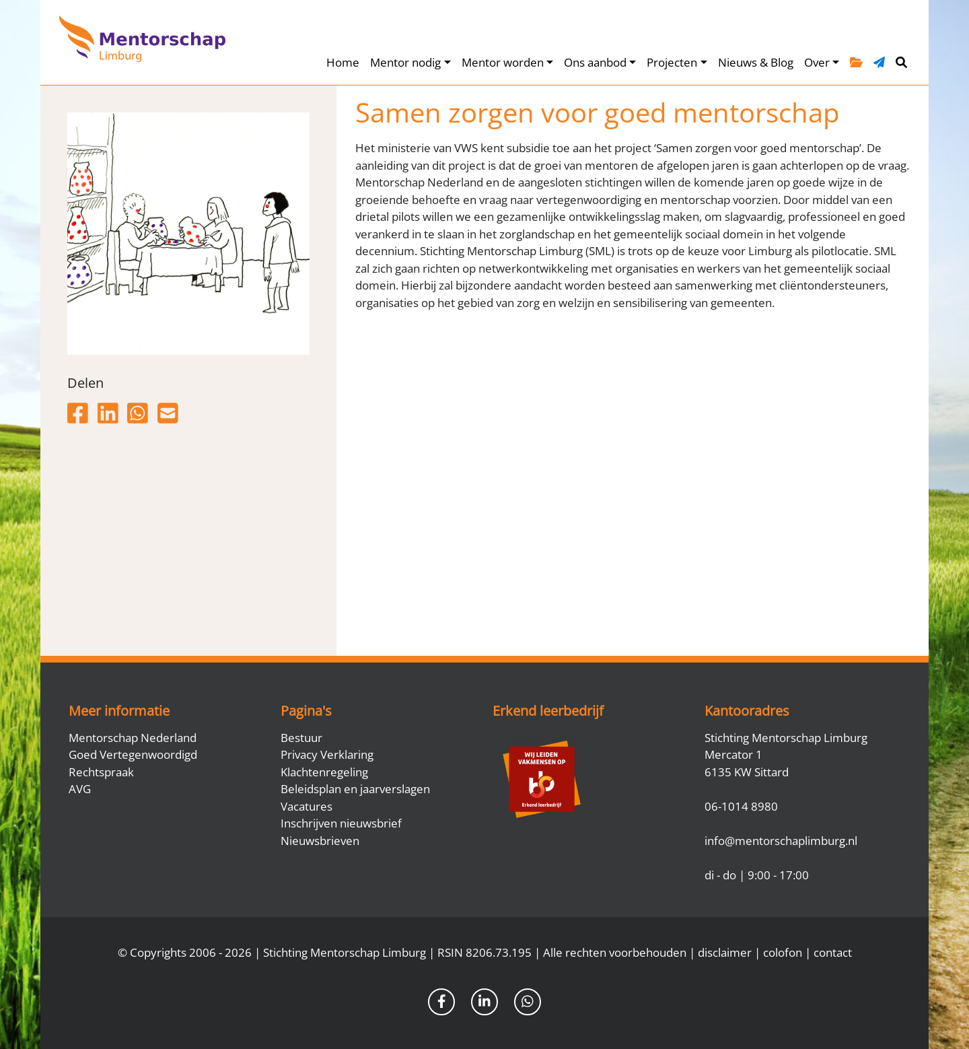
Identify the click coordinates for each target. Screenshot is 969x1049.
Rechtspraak (101, 772)
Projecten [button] (672, 62)
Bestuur (301, 737)
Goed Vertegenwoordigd (133, 754)
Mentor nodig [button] (405, 62)
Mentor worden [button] (503, 62)
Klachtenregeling (324, 772)
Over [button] (817, 62)
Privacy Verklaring (327, 754)
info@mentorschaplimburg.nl (781, 840)
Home (342, 62)
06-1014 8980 (741, 806)
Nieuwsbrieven (320, 840)
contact (833, 952)
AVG (80, 789)
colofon (782, 952)
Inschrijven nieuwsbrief (341, 823)
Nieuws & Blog (755, 62)
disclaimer (725, 952)
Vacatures (306, 806)
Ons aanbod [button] (595, 62)
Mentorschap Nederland (132, 737)
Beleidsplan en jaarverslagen (355, 789)
